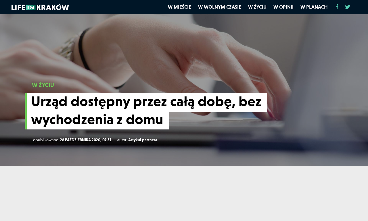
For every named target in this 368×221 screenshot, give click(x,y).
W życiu (257, 7)
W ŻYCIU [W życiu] (43, 85)
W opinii (283, 7)
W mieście (179, 7)
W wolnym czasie (219, 7)
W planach (314, 7)
